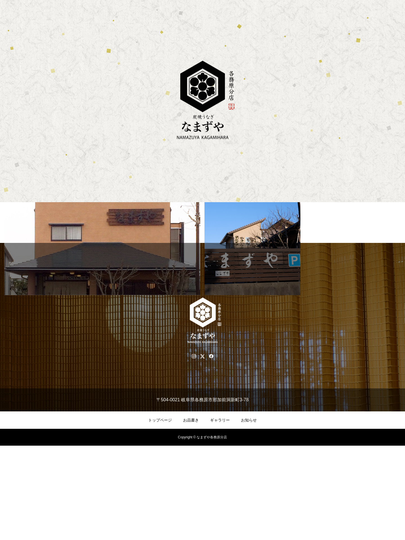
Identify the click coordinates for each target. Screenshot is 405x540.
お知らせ (249, 514)
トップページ (160, 514)
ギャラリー (220, 514)
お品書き (191, 514)
